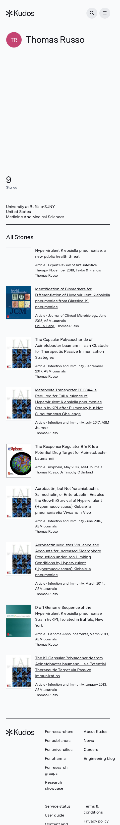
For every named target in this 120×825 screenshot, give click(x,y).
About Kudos (95, 731)
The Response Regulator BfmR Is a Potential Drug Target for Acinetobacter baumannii (71, 452)
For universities (58, 749)
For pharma (55, 758)
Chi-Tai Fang (45, 326)
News (89, 740)
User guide (54, 815)
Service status (57, 806)
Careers (91, 749)
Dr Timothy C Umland (76, 472)
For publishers (57, 740)
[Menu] (104, 13)
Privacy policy (96, 821)
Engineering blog (99, 758)
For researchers (59, 731)
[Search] (91, 13)
